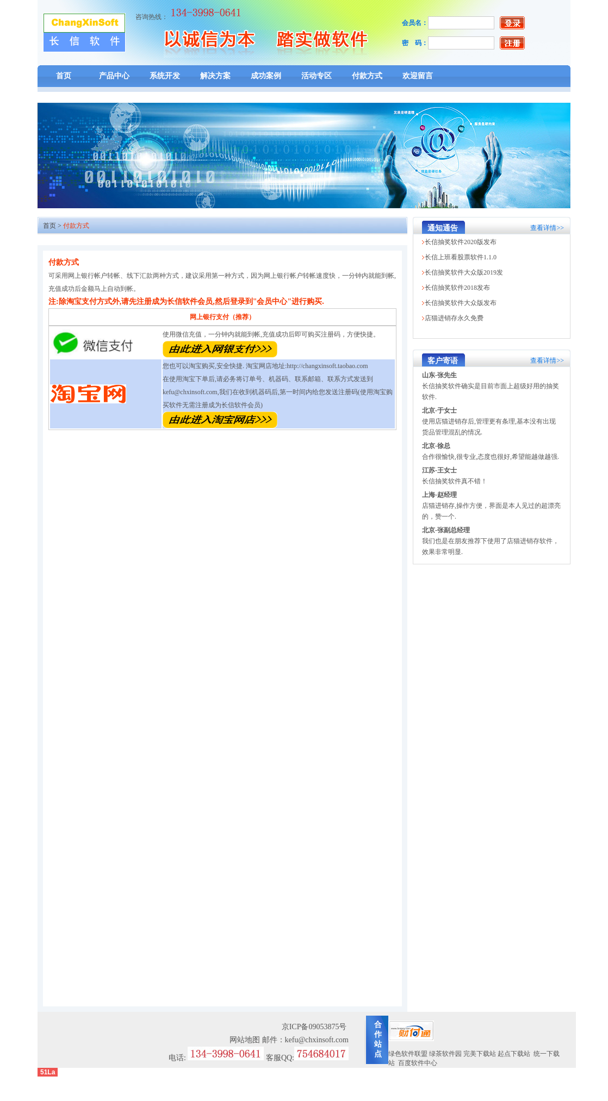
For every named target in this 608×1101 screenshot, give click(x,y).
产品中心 (114, 76)
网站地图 (244, 1040)
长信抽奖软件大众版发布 (461, 303)
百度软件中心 (417, 1063)
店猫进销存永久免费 (454, 318)
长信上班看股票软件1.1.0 (461, 257)
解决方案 (215, 76)
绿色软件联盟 (407, 1054)
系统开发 (165, 76)
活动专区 (316, 76)
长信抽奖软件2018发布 (457, 287)
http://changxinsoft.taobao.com (327, 366)
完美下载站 (479, 1054)
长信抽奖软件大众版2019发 (464, 272)
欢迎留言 (417, 76)
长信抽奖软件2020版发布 (461, 242)
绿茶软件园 (445, 1054)
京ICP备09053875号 (314, 1027)
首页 (63, 76)
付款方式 (367, 76)
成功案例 (266, 76)
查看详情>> (547, 228)
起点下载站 (514, 1054)
